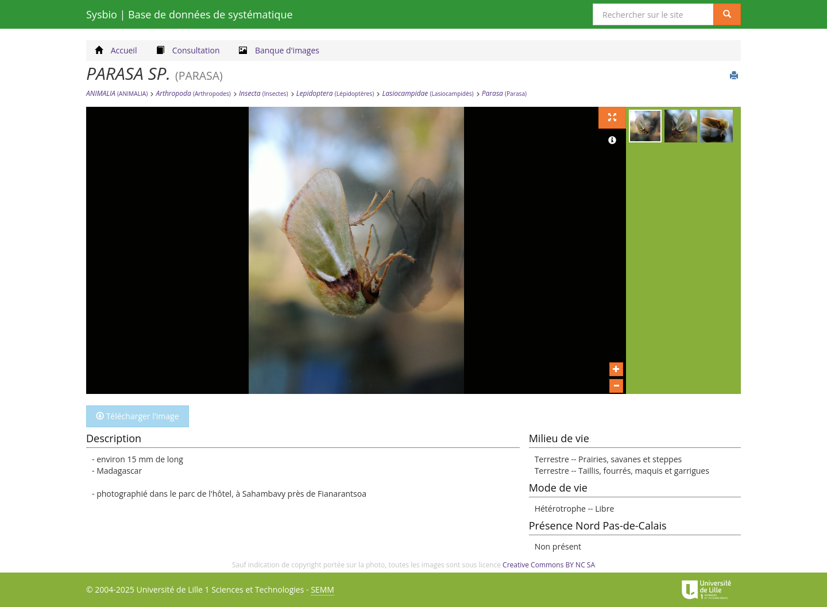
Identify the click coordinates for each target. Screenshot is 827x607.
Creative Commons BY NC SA (549, 565)
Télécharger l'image (137, 416)
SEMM (322, 589)
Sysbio (189, 14)
